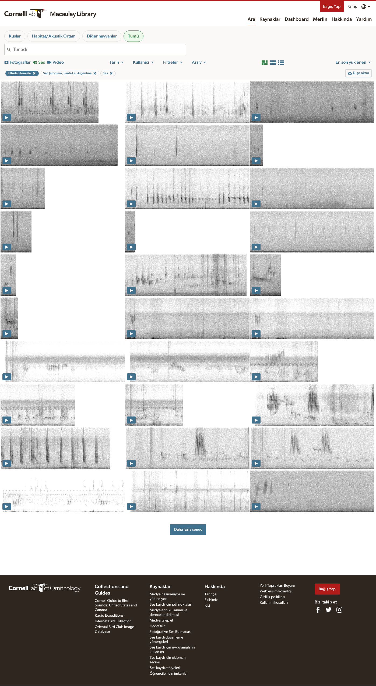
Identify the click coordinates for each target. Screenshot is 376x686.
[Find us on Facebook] (318, 609)
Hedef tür (157, 626)
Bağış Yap (332, 6)
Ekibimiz (211, 600)
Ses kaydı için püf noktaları (171, 604)
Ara (251, 19)
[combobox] (99, 49)
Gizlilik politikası (272, 597)
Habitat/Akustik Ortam (54, 36)
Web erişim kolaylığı (275, 591)
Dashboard (297, 19)
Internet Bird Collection (113, 621)
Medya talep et (161, 620)
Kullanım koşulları (274, 603)
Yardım (364, 19)
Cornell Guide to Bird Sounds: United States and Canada (116, 605)
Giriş (352, 6)
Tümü (133, 36)
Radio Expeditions (109, 615)
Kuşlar (15, 36)
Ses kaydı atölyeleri (165, 668)
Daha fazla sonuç (188, 529)
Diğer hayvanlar (102, 36)
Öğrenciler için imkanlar (169, 673)
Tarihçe (210, 594)
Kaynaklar (269, 19)
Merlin (320, 19)
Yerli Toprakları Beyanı (277, 586)
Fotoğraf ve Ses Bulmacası (170, 632)
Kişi (207, 605)
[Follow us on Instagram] (339, 609)
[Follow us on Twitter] (328, 609)
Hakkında (342, 19)
